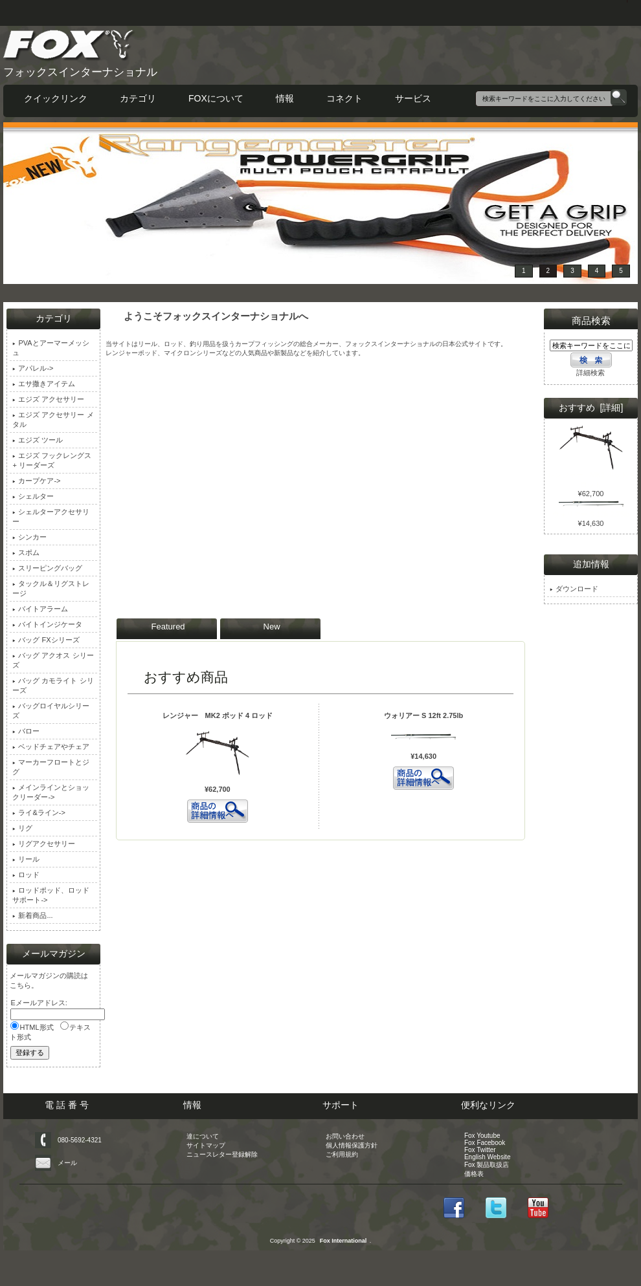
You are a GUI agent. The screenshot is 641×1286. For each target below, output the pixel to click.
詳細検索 (590, 372)
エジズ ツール (37, 440)
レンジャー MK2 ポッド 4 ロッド (218, 715)
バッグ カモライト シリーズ (52, 685)
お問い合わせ (345, 1136)
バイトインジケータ (47, 624)
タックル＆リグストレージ (50, 588)
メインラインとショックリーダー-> (50, 792)
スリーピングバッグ (47, 568)
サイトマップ (205, 1145)
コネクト (344, 98)
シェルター (33, 496)
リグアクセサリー (43, 843)
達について (202, 1136)
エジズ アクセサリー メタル (52, 419)
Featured (168, 626)
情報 (285, 98)
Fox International (343, 1240)
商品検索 (591, 320)
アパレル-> (32, 368)
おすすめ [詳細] (591, 407)
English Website (487, 1157)
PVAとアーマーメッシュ (50, 347)
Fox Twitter (480, 1149)
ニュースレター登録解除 (222, 1154)
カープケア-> (36, 481)
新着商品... (32, 915)
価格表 (474, 1173)
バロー (25, 731)
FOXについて (215, 98)
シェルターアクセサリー (50, 516)
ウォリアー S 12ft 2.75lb (423, 715)
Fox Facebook (484, 1142)
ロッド (25, 874)
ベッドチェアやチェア (50, 746)
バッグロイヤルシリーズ (50, 710)
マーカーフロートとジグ (50, 767)
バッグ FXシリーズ (45, 640)
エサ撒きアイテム (43, 383)
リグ (22, 828)
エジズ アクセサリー (48, 399)
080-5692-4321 (80, 1140)
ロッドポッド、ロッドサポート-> (50, 895)
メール (67, 1162)
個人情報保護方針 (351, 1145)
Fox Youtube (482, 1135)
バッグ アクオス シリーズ (52, 660)
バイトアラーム (40, 609)
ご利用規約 (342, 1154)
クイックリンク (55, 98)
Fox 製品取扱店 (486, 1164)
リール (25, 859)
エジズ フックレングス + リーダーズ (51, 460)
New (272, 626)
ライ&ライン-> (38, 812)
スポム (25, 552)
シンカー (29, 537)
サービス (413, 98)
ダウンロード (574, 589)
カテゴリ (138, 98)
